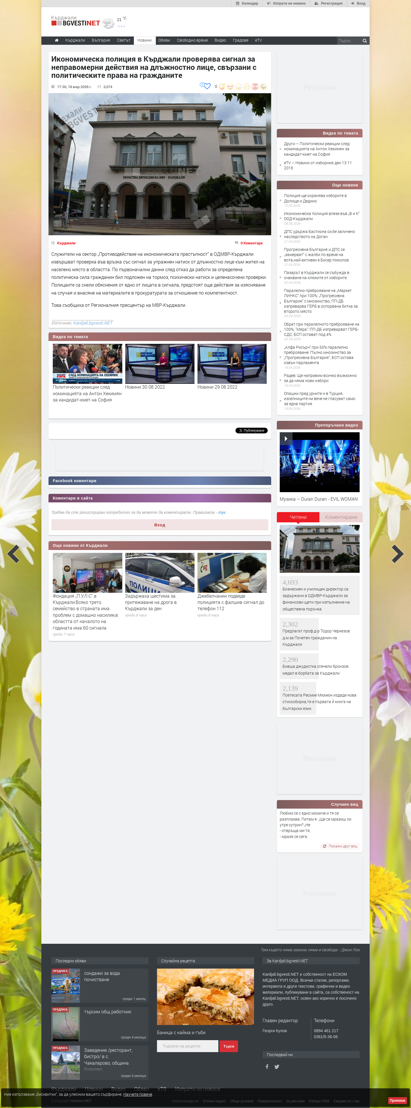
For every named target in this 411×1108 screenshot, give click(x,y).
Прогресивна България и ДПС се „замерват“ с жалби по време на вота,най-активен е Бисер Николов (316, 254)
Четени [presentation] (298, 517)
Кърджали (66, 242)
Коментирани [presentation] (341, 517)
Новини (144, 40)
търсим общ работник (107, 1050)
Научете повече (137, 1094)
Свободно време (192, 40)
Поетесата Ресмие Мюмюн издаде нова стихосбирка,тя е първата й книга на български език (319, 701)
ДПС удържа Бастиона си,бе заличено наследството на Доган (319, 234)
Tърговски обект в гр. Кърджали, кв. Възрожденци (107, 979)
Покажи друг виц (340, 846)
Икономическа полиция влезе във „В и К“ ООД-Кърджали (322, 216)
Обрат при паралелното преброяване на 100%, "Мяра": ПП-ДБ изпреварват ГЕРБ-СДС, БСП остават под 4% (321, 329)
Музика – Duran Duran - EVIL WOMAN (319, 499)
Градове (240, 40)
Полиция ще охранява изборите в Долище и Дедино (315, 198)
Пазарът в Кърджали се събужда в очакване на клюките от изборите (316, 275)
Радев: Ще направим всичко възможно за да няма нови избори (320, 378)
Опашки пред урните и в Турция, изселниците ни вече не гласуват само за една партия (319, 398)
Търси (228, 1046)
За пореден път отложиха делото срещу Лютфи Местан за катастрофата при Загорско (87, 602)
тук (221, 512)
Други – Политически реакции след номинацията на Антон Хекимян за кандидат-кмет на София (317, 149)
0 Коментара (252, 242)
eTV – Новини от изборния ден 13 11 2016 (318, 165)
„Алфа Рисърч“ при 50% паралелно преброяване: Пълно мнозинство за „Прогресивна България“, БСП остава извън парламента (319, 355)
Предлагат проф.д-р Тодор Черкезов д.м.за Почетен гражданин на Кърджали (316, 637)
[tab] (298, 519)
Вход (160, 525)
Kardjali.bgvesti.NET (92, 323)
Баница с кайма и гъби (181, 1032)
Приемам (397, 1101)
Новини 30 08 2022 (217, 387)
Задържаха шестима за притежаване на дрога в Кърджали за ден (223, 602)
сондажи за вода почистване (102, 1014)
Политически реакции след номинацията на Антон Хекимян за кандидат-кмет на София (159, 393)
